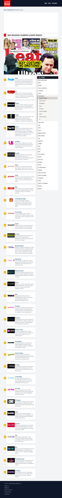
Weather (40, 186)
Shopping (40, 170)
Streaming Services (43, 116)
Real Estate (40, 159)
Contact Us (7, 494)
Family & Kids (41, 122)
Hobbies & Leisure (42, 133)
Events (40, 106)
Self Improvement (42, 167)
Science (39, 165)
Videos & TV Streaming (43, 183)
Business (40, 85)
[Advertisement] (31, 22)
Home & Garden (41, 135)
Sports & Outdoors (42, 175)
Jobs (39, 138)
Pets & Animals (41, 154)
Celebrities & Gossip (43, 98)
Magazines (54, 3)
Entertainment (10, 10)
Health (39, 130)
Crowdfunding (41, 103)
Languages (40, 141)
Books (39, 83)
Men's (39, 146)
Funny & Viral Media (43, 111)
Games (39, 128)
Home (46, 3)
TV (39, 119)
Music (39, 149)
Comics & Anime (42, 100)
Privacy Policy (7, 492)
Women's (40, 188)
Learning (40, 143)
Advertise (6, 488)
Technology (40, 178)
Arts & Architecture (42, 80)
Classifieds (40, 90)
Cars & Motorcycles (42, 88)
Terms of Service (8, 490)
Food (39, 125)
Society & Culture (42, 172)
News (49, 3)
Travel (39, 180)
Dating (39, 93)
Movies (40, 114)
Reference (40, 162)
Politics (40, 157)
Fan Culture (41, 108)
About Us (6, 485)
